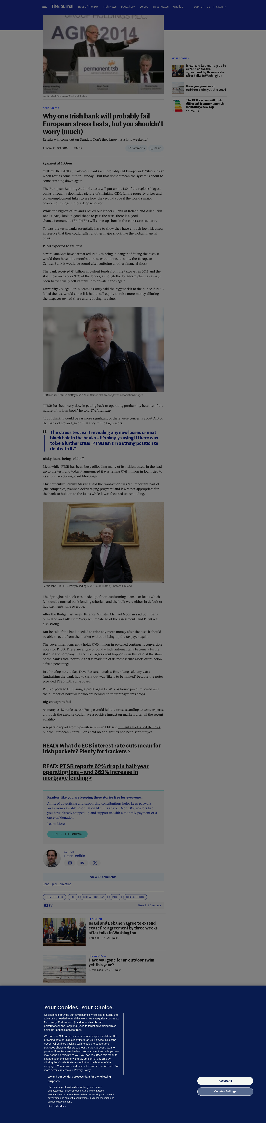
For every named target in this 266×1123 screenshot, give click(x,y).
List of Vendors (57, 1106)
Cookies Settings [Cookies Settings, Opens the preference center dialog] (225, 1091)
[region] (133, 1054)
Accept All (225, 1080)
